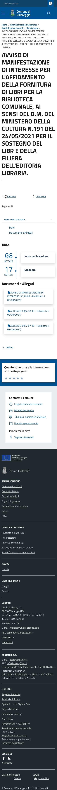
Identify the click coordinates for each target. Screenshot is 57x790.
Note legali (7, 719)
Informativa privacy (11, 714)
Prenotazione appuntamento (16, 739)
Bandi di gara (32, 27)
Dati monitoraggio (11, 774)
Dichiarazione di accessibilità (16, 724)
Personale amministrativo (15, 506)
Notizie (5, 569)
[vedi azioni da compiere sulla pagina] (38, 196)
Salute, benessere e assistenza (17, 547)
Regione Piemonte (11, 3)
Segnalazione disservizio (14, 735)
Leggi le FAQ (8, 732)
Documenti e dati (10, 491)
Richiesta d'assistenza (13, 743)
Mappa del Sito (41, 778)
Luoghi (5, 586)
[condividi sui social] (9, 196)
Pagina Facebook (10, 709)
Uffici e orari (8, 637)
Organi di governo (11, 501)
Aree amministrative (12, 486)
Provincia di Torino (11, 699)
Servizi (36, 774)
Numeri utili (7, 642)
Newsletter (7, 763)
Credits (17, 778)
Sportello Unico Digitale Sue (16, 704)
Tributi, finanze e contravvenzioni (18, 552)
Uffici (4, 516)
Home (4, 24)
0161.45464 (17, 619)
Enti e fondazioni (10, 496)
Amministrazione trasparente (23, 24)
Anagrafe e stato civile (13, 533)
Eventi (5, 591)
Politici (5, 511)
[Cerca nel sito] (47, 13)
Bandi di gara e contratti (12, 27)
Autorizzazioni (9, 538)
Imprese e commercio (12, 542)
